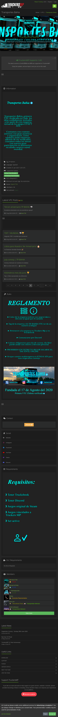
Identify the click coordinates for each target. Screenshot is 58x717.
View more (29, 613)
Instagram (9, 442)
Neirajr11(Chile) (13, 585)
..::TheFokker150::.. (15, 590)
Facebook (9, 447)
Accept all (52, 714)
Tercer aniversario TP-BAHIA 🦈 (18, 207)
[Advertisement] (29, 79)
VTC (42, 12)
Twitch (8, 457)
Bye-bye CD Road (7, 637)
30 (45, 285)
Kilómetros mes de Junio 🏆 (16, 272)
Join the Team (6, 673)
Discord (8, 462)
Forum (4, 663)
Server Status (6, 666)
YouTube (8, 452)
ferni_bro (11, 601)
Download (5, 657)
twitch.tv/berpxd (13, 607)
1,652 (40, 1)
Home (37, 12)
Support (4, 660)
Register (50, 1)
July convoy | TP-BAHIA (14, 259)
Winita (11, 596)
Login (55, 1)
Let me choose (6, 714)
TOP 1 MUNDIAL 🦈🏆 (14, 233)
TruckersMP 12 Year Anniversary (11, 642)
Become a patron (29, 694)
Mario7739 (14, 184)
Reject (46, 714)
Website (29, 424)
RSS (20, 200)
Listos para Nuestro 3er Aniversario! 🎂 (22, 246)
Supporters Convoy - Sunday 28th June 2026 (15, 631)
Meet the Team (6, 669)
